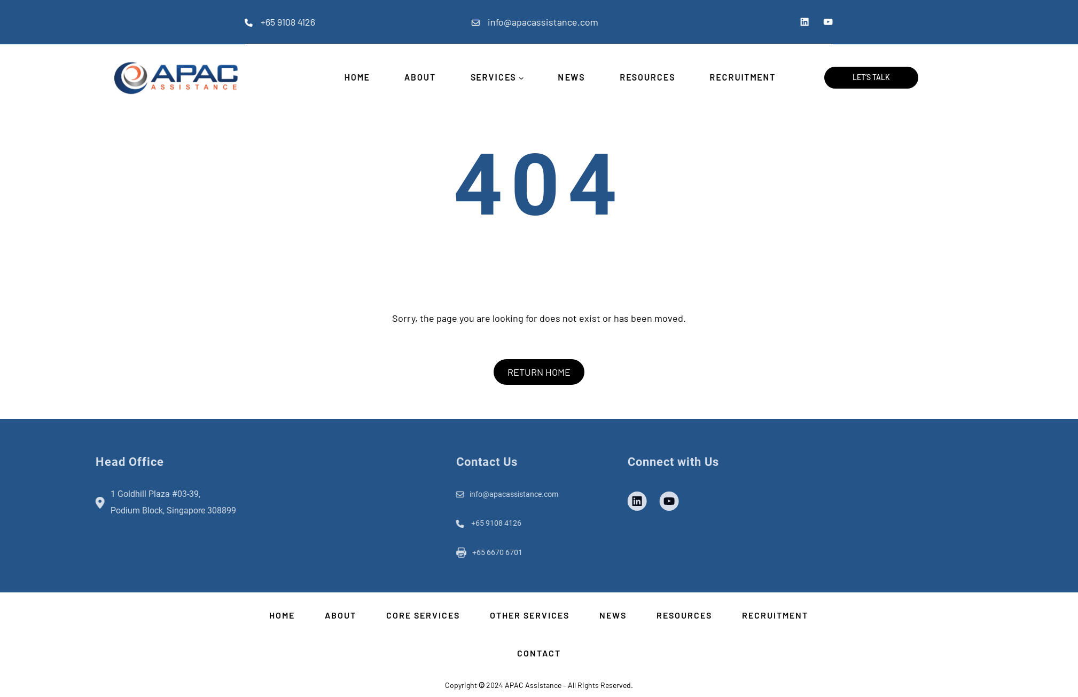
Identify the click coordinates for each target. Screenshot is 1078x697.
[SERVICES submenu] (519, 77)
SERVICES (490, 77)
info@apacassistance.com (495, 22)
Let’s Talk (871, 77)
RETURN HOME (539, 372)
